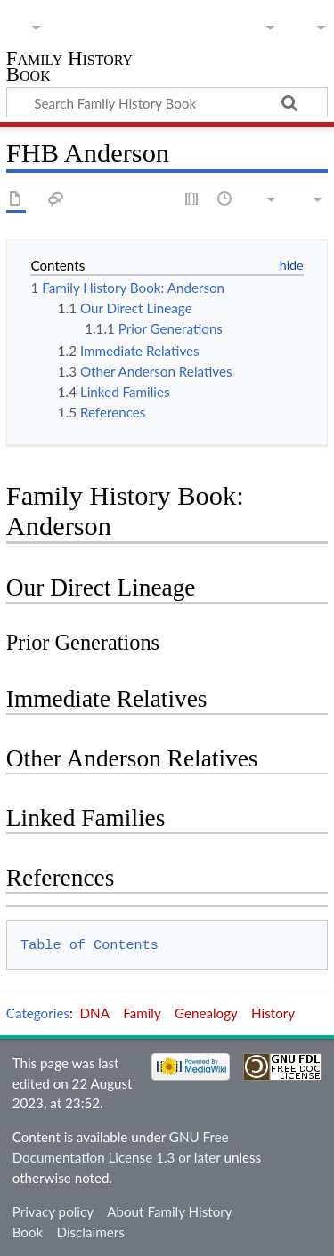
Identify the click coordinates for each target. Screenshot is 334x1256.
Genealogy (206, 1013)
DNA (95, 1013)
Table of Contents (89, 945)
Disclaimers (91, 1232)
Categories (37, 1013)
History (273, 1013)
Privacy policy (53, 1211)
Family (142, 1013)
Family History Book (69, 68)
